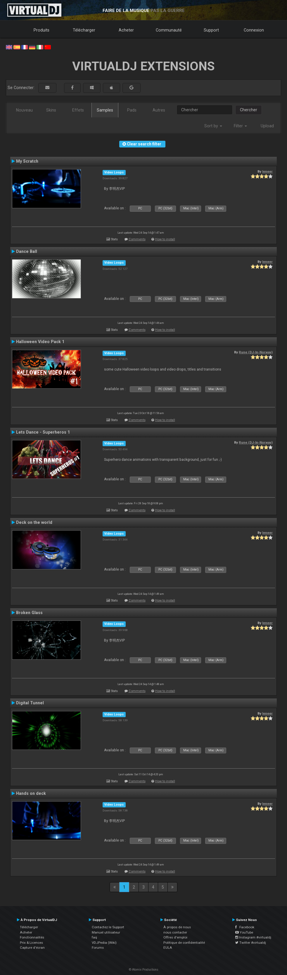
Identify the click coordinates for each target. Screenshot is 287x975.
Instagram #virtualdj (253, 937)
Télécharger (84, 30)
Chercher (248, 109)
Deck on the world (34, 522)
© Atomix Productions (143, 969)
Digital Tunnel (30, 703)
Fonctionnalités (32, 937)
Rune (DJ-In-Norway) (256, 352)
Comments (137, 239)
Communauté (169, 30)
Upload (267, 126)
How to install (165, 239)
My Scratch (27, 161)
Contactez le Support (108, 927)
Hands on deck (31, 793)
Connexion (254, 30)
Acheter (126, 30)
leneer (267, 171)
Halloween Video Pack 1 (40, 341)
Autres (159, 110)
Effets (78, 110)
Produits (41, 30)
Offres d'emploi (175, 937)
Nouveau (24, 110)
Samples (105, 110)
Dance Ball (26, 251)
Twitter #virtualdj (250, 943)
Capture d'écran (32, 948)
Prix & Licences (31, 943)
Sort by (213, 126)
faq (94, 937)
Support (211, 30)
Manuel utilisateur (106, 932)
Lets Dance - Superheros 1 (43, 432)
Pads (131, 110)
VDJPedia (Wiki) (104, 943)
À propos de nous (177, 927)
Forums (98, 948)
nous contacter (175, 932)
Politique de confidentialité (184, 943)
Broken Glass (29, 612)
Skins (51, 110)
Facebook (244, 927)
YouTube (244, 932)
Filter (240, 126)
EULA (167, 948)
